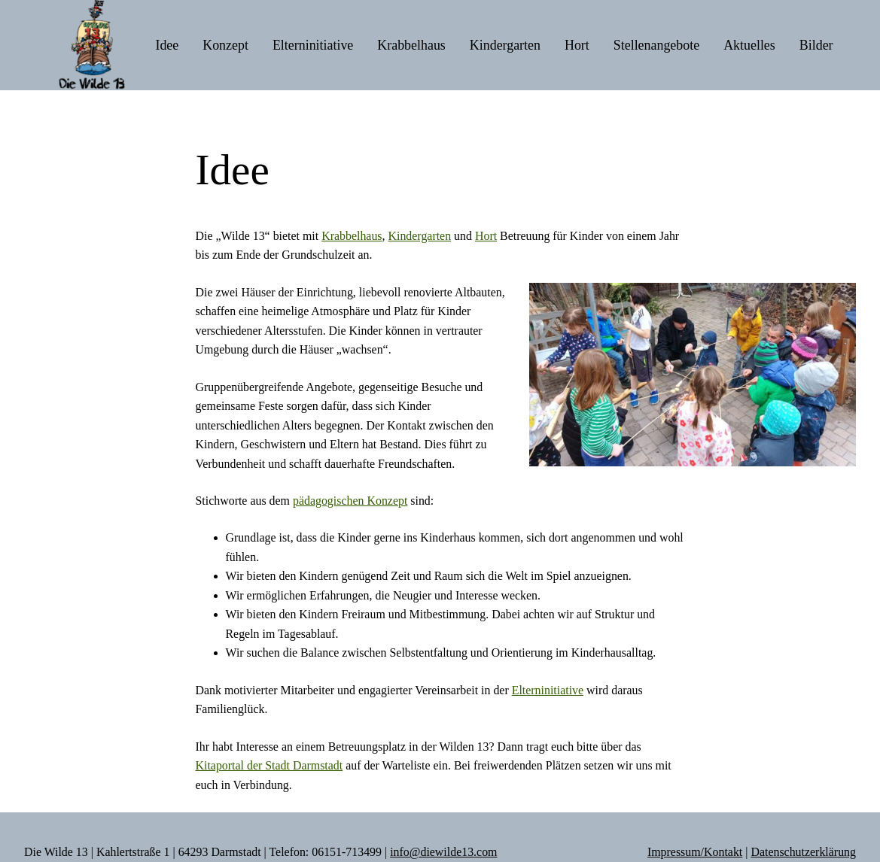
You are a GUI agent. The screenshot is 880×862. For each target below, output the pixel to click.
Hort (486, 235)
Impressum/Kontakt (694, 851)
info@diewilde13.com (443, 851)
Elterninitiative (547, 690)
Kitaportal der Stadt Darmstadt (269, 765)
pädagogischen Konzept (350, 500)
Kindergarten (420, 235)
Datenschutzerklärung (803, 851)
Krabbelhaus (351, 235)
